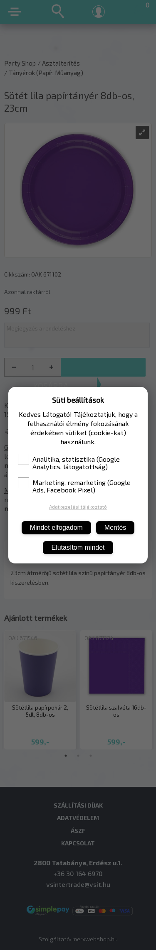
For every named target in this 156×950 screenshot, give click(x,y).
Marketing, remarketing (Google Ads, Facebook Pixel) (74, 486)
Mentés (115, 527)
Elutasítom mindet (77, 547)
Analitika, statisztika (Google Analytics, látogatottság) (69, 462)
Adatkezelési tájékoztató (78, 506)
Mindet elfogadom (56, 527)
